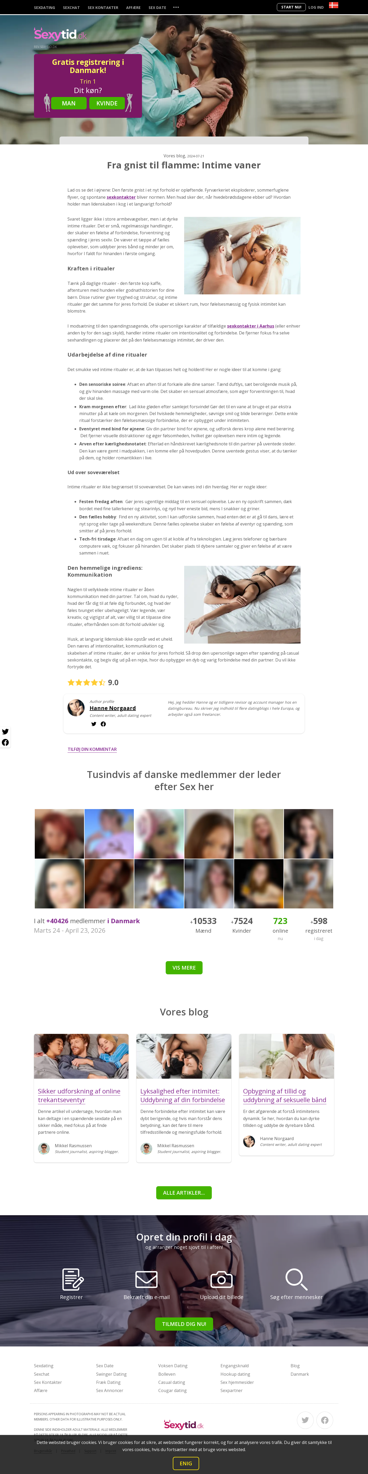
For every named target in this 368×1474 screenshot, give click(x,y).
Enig (186, 1463)
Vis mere (184, 967)
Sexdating (44, 7)
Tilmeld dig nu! (184, 1323)
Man (69, 103)
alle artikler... (184, 1192)
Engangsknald (234, 1366)
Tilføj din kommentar (92, 749)
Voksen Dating (173, 1366)
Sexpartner (231, 1390)
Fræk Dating (108, 1382)
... (176, 7)
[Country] (333, 5)
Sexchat (71, 7)
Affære (133, 7)
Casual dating (171, 1382)
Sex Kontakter (103, 7)
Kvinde (106, 103)
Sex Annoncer (109, 1390)
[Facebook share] (5, 742)
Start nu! (291, 6)
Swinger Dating (111, 1374)
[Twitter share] (5, 732)
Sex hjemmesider (237, 1382)
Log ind (316, 7)
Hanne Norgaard (113, 708)
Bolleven (166, 1374)
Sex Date (157, 7)
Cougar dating (172, 1390)
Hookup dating (235, 1374)
